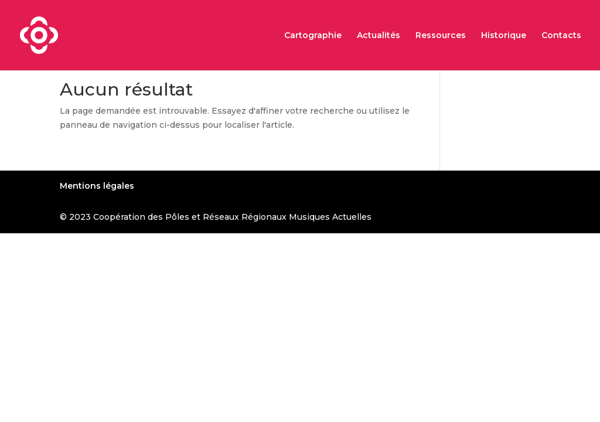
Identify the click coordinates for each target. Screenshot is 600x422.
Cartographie (313, 35)
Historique (503, 35)
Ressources (440, 35)
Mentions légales (97, 186)
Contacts (561, 35)
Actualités (378, 35)
